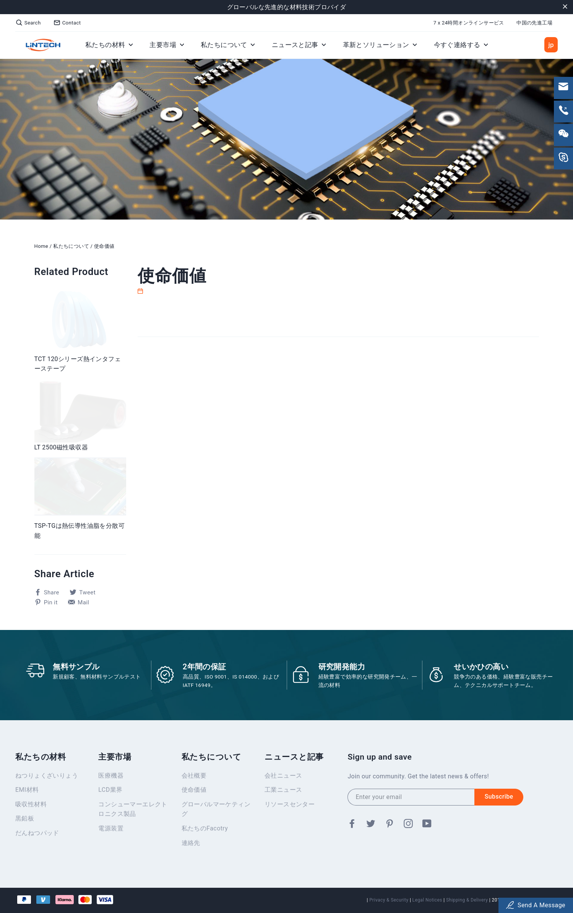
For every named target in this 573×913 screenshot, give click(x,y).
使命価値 (104, 246)
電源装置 (110, 830)
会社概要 (194, 777)
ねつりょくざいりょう (46, 777)
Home (41, 246)
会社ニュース (283, 777)
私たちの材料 (109, 45)
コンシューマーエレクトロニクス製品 (132, 811)
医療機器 (110, 777)
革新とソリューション (380, 45)
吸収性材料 (31, 806)
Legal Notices (427, 900)
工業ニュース (283, 792)
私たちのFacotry (205, 830)
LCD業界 (110, 792)
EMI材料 (27, 792)
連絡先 (191, 845)
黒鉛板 (24, 820)
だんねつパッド (37, 835)
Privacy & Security (388, 900)
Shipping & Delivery (467, 900)
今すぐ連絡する (461, 45)
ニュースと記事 (299, 45)
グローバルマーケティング (216, 811)
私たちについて (228, 45)
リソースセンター (290, 806)
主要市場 (166, 45)
